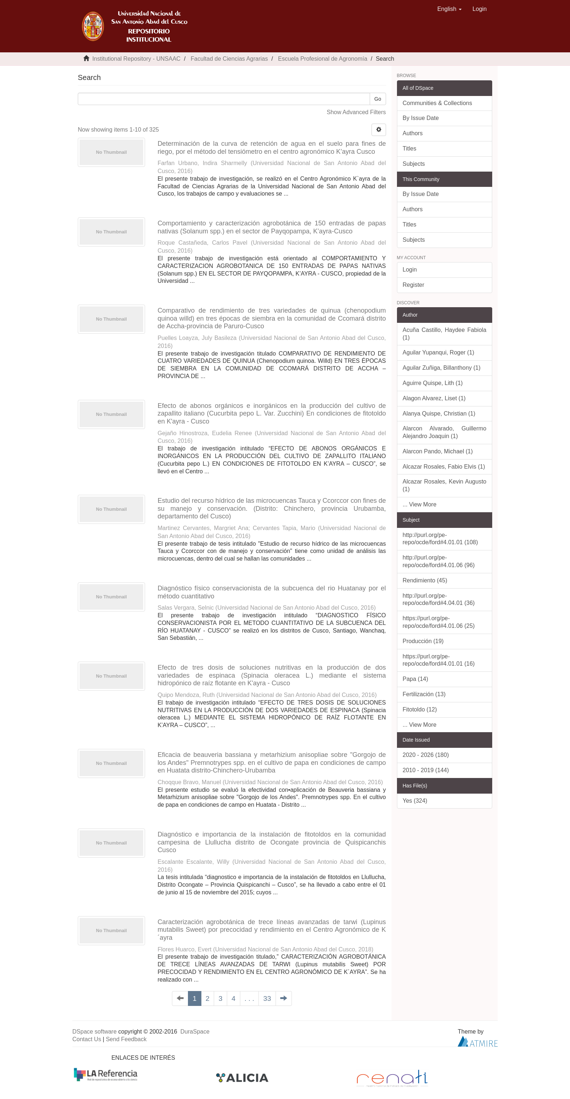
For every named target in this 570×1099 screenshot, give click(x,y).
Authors (413, 133)
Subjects (414, 164)
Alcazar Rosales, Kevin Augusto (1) (445, 485)
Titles (410, 148)
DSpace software (94, 1031)
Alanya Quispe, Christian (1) (439, 413)
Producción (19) (423, 641)
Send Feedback (126, 1039)
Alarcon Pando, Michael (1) (438, 451)
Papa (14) (415, 679)
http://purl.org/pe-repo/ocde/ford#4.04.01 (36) (439, 599)
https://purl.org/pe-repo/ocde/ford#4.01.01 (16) (439, 660)
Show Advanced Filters (356, 112)
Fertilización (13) (424, 694)
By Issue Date (421, 118)
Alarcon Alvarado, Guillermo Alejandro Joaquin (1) (445, 432)
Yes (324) (415, 801)
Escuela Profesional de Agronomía (322, 59)
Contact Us (86, 1039)
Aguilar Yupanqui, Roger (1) (438, 352)
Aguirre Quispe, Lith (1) (433, 383)
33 (267, 998)
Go (377, 99)
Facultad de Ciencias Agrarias (229, 59)
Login (410, 269)
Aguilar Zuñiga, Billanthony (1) (442, 368)
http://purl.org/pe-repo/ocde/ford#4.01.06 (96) (439, 561)
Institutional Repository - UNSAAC (136, 59)
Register (414, 285)
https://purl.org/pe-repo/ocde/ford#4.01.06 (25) (439, 622)
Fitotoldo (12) (420, 709)
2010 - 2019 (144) (426, 770)
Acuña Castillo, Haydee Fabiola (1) (445, 334)
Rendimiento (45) (425, 580)
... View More (420, 504)
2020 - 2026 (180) (426, 755)
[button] (449, 9)
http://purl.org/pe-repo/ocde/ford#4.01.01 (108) (440, 539)
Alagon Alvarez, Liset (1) (434, 398)
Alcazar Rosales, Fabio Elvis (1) (444, 467)
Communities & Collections (437, 103)
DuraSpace (194, 1031)
